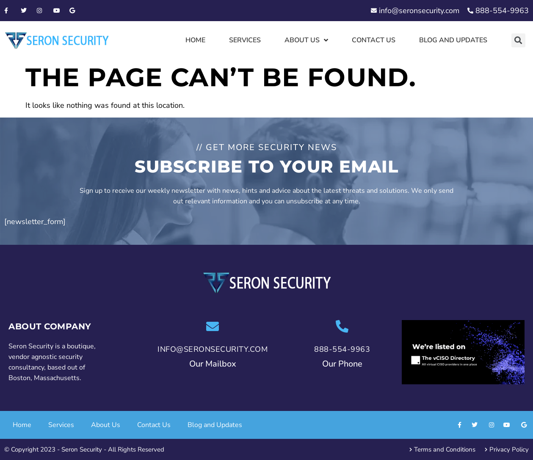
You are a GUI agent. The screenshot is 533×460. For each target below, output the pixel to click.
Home (195, 40)
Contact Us (373, 40)
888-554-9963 (342, 349)
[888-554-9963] (342, 326)
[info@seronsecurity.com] (212, 326)
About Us (306, 40)
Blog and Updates (453, 40)
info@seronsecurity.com (212, 349)
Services (245, 40)
